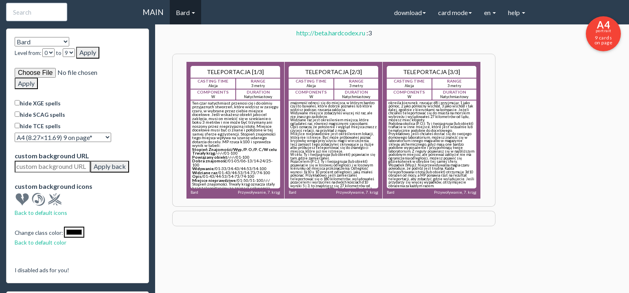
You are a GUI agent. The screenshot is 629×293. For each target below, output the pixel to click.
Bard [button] (185, 12)
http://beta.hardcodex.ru (330, 33)
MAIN (153, 12)
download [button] (410, 12)
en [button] (490, 12)
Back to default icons (41, 212)
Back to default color (40, 242)
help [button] (516, 12)
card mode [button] (455, 12)
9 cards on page (603, 32)
